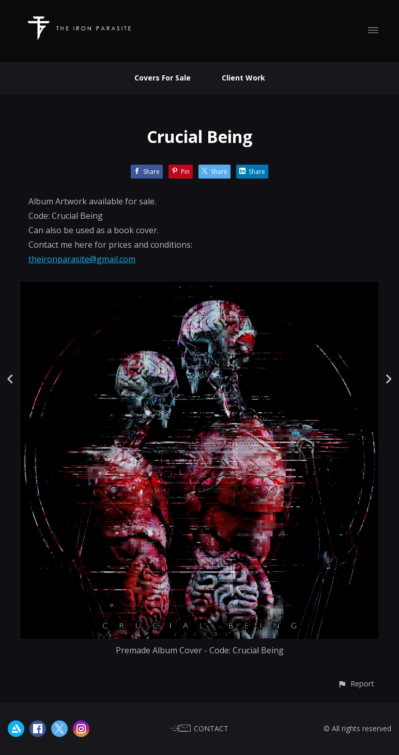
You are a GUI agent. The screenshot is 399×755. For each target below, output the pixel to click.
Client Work (243, 78)
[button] (355, 683)
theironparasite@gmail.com (81, 259)
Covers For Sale (162, 78)
